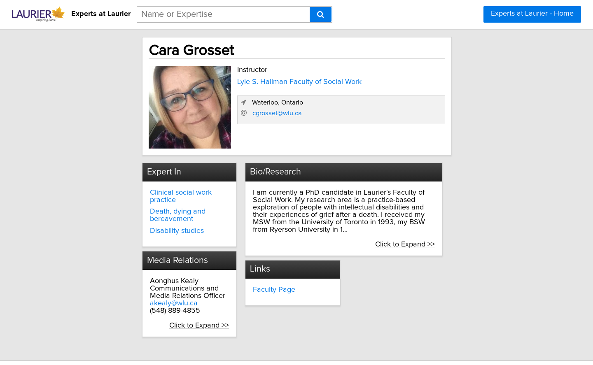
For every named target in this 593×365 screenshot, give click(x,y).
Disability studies (124, 212)
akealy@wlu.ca (121, 285)
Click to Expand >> (176, 307)
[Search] (321, 14)
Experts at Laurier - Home (532, 13)
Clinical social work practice (142, 189)
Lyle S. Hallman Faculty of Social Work (242, 80)
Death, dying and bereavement (147, 201)
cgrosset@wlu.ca (408, 133)
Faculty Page (251, 271)
